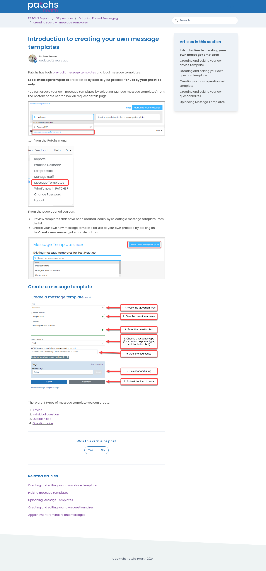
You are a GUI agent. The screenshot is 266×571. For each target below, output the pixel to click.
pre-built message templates (74, 72)
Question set (42, 419)
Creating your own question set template (202, 83)
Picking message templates (48, 493)
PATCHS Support (39, 18)
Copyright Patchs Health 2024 (133, 558)
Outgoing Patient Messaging (98, 18)
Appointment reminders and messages (56, 515)
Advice (37, 410)
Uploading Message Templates (50, 500)
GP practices (65, 18)
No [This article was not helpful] (103, 450)
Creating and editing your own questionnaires (61, 507)
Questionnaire (43, 423)
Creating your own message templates (60, 22)
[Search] (205, 20)
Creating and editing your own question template (201, 73)
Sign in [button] (230, 6)
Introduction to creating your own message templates (203, 52)
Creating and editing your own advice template (62, 485)
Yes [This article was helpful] (90, 450)
